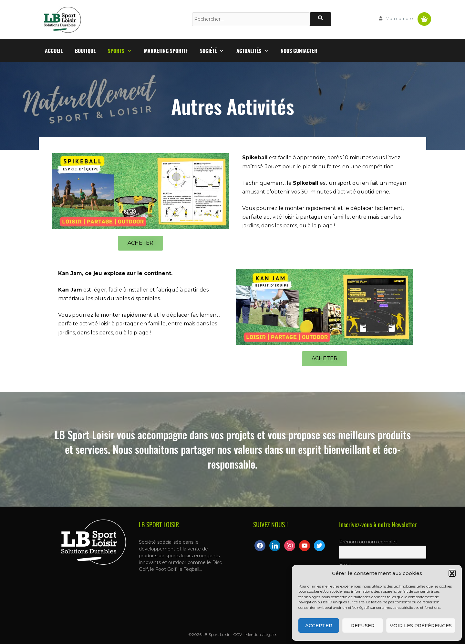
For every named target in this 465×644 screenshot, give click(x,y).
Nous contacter (299, 50)
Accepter (318, 625)
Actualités (255, 50)
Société (215, 50)
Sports (123, 50)
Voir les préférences (421, 625)
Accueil (54, 50)
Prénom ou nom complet (368, 542)
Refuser (363, 625)
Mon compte (399, 18)
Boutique (85, 50)
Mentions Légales (261, 634)
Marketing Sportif (166, 50)
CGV (237, 634)
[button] (452, 573)
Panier (424, 16)
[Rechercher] (320, 19)
